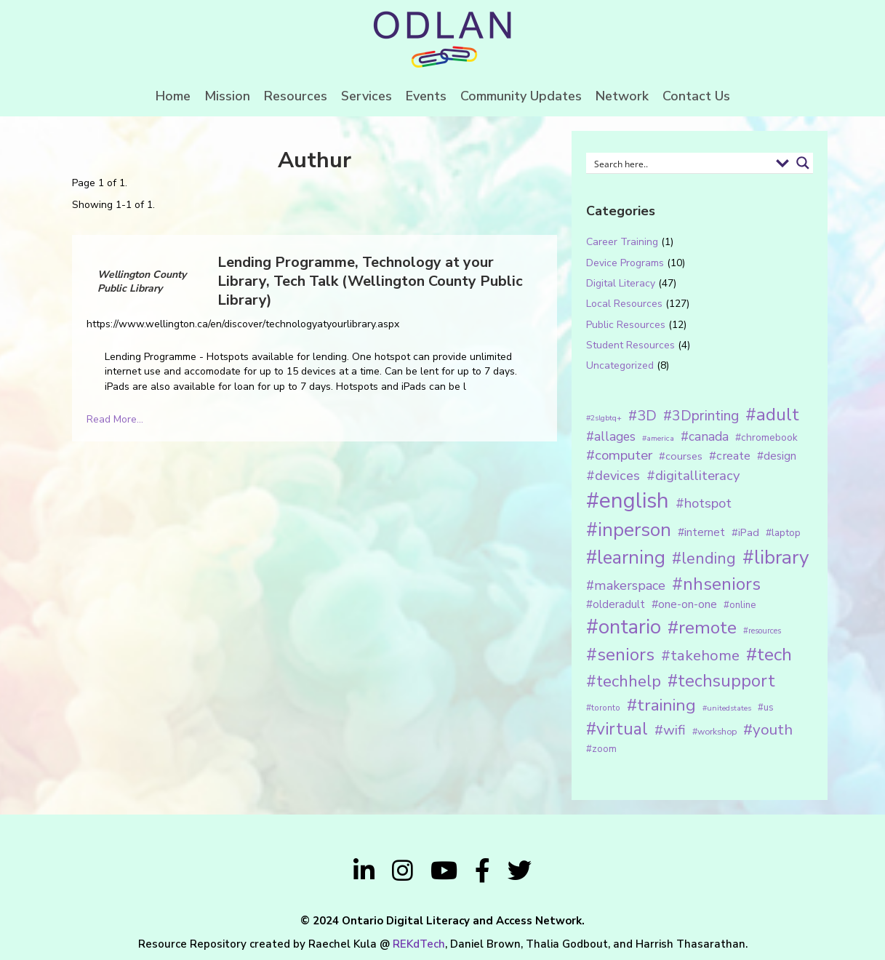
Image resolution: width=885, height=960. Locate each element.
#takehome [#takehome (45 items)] (700, 655)
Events (426, 96)
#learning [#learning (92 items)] (625, 557)
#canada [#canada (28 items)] (705, 436)
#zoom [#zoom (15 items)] (601, 749)
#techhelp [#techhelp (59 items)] (623, 681)
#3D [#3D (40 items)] (642, 415)
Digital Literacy (620, 283)
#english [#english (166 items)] (627, 500)
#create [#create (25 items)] (729, 455)
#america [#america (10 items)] (658, 438)
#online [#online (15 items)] (740, 605)
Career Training (622, 242)
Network (622, 96)
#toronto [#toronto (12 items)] (603, 707)
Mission (227, 96)
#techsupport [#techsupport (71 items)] (721, 680)
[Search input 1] (680, 163)
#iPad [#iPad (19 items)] (745, 532)
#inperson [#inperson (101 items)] (628, 530)
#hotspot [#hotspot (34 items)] (704, 503)
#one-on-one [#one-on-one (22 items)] (684, 604)
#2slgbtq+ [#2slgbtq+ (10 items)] (604, 417)
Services (366, 96)
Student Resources (630, 345)
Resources (295, 96)
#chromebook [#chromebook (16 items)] (766, 437)
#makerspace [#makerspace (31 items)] (625, 585)
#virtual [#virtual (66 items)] (617, 729)
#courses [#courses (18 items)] (680, 456)
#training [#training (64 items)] (661, 705)
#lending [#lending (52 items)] (704, 558)
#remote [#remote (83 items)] (702, 627)
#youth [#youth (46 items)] (768, 729)
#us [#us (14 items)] (766, 707)
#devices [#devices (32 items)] (613, 475)
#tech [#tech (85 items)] (769, 654)
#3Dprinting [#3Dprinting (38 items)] (701, 415)
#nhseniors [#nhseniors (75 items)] (716, 584)
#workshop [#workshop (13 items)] (714, 731)
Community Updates (521, 96)
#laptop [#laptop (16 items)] (783, 533)
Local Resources (624, 304)
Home (173, 96)
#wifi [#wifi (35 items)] (670, 730)
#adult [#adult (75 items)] (772, 414)
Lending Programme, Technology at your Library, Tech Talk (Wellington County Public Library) (370, 281)
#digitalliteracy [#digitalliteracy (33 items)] (693, 475)
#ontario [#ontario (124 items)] (623, 627)
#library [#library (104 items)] (775, 557)
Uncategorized (620, 365)
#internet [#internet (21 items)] (701, 532)
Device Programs (625, 263)
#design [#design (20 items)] (776, 456)
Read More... (115, 419)
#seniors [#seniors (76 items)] (620, 655)
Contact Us (696, 96)
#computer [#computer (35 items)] (619, 455)
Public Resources (625, 325)
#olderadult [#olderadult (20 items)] (615, 604)
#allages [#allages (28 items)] (611, 436)
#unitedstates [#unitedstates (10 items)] (726, 708)
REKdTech (419, 944)
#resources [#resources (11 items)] (762, 630)
